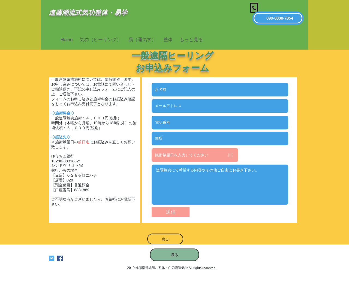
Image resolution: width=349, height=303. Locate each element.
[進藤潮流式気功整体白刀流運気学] (60, 258)
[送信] (170, 212)
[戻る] (165, 239)
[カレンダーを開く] (230, 155)
